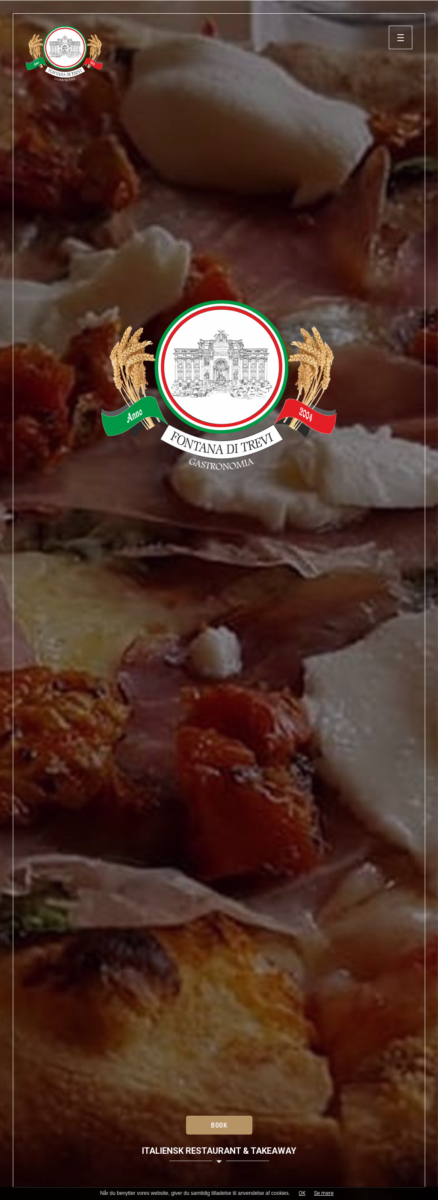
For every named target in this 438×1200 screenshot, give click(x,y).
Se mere (324, 1193)
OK (302, 1193)
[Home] (207, 53)
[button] (400, 37)
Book (219, 1125)
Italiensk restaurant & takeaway (219, 1156)
